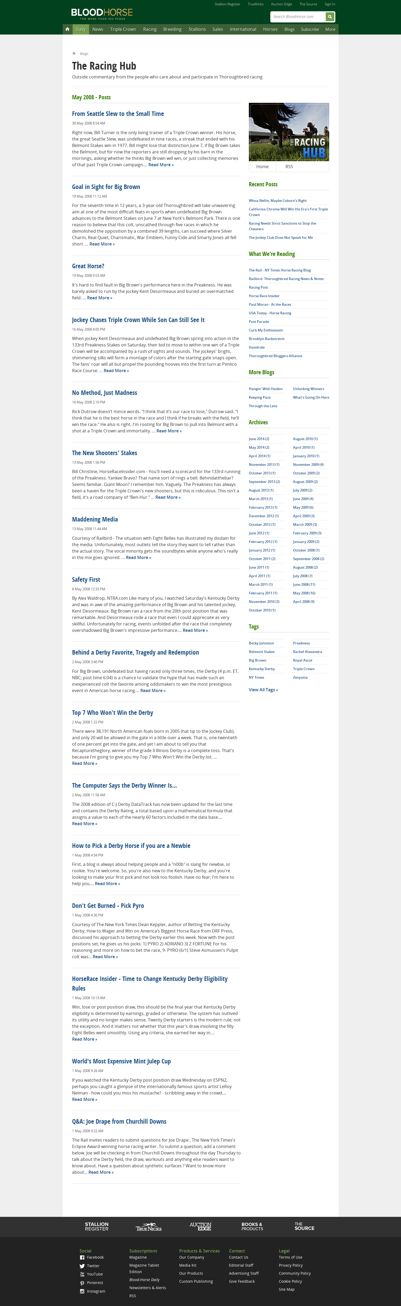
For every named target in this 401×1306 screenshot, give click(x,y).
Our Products (191, 1273)
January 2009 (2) (306, 541)
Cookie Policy (290, 1281)
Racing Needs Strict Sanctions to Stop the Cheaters (282, 226)
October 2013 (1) (262, 473)
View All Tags (262, 690)
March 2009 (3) (305, 524)
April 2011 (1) (259, 575)
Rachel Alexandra (307, 651)
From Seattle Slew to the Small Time (118, 114)
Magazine (138, 1257)
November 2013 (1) (264, 464)
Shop (252, 1226)
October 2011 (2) (262, 558)
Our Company (191, 1257)
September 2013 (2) (264, 481)
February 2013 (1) (263, 507)
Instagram (92, 1291)
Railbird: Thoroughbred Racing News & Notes (286, 278)
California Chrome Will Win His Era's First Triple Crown (288, 212)
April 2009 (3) (303, 516)
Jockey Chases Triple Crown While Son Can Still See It (138, 320)
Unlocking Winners (308, 388)
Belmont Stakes (262, 651)
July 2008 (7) (302, 575)
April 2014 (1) (259, 456)
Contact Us (238, 1257)
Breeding (172, 29)
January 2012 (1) (262, 550)
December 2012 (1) (264, 516)
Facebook (91, 1257)
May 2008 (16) (304, 593)
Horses (270, 29)
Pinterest (91, 1282)
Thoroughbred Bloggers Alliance (275, 355)
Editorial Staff (241, 1265)
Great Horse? (88, 266)
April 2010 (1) (303, 447)
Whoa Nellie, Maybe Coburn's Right (278, 200)
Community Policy (295, 1273)
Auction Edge (281, 4)
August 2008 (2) (305, 567)
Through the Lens (263, 405)
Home (74, 53)
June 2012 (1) (259, 533)
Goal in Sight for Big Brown (106, 187)
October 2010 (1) (262, 610)
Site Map (287, 1289)
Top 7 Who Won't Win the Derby (112, 713)
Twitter (89, 1265)
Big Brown (257, 660)
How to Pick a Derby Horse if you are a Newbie (131, 846)
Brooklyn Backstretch (266, 338)
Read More (159, 165)
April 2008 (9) (303, 601)
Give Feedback (242, 1281)
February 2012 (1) (263, 541)
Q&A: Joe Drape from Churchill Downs (119, 1122)
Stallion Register (227, 4)
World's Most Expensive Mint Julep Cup (121, 1062)
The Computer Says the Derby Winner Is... (124, 786)
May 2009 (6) (303, 507)
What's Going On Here (311, 397)
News (97, 29)
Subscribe (310, 29)
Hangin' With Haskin (266, 388)
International (243, 29)
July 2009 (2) (302, 490)
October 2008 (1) (306, 550)
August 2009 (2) (305, 481)
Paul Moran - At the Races (270, 304)
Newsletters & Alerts (147, 1287)
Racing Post (258, 287)
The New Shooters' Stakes (104, 453)
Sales (218, 29)
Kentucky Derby (262, 668)
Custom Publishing (196, 1281)
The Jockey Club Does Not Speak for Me (281, 237)
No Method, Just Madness (104, 393)
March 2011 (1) (261, 584)
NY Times (256, 677)
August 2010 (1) (305, 438)
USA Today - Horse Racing (270, 313)
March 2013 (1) (261, 498)
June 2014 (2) (259, 438)
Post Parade (259, 321)
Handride (257, 347)
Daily (81, 29)
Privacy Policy (291, 1265)
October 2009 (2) (306, 473)
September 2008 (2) (308, 558)
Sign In (330, 4)
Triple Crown (123, 29)
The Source (308, 4)
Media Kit (187, 1265)
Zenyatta (300, 677)
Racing (150, 29)
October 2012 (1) (262, 524)
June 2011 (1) (259, 567)
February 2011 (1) (263, 593)
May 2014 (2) (259, 447)
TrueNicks (256, 4)
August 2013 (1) (261, 490)
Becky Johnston (261, 643)
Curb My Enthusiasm (266, 330)
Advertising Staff (244, 1273)
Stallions (197, 29)
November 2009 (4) (308, 464)
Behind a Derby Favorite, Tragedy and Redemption (135, 653)
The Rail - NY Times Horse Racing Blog (280, 270)
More (330, 29)
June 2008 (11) (304, 584)
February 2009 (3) (307, 533)
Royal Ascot (302, 660)
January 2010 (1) (306, 456)
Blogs (289, 29)
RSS (289, 166)
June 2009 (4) (303, 498)
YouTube (91, 1274)
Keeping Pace (260, 397)
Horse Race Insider (264, 295)
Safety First (86, 580)
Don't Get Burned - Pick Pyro (108, 906)
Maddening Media (95, 520)
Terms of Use (290, 1257)
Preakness (301, 643)
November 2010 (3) (264, 601)
